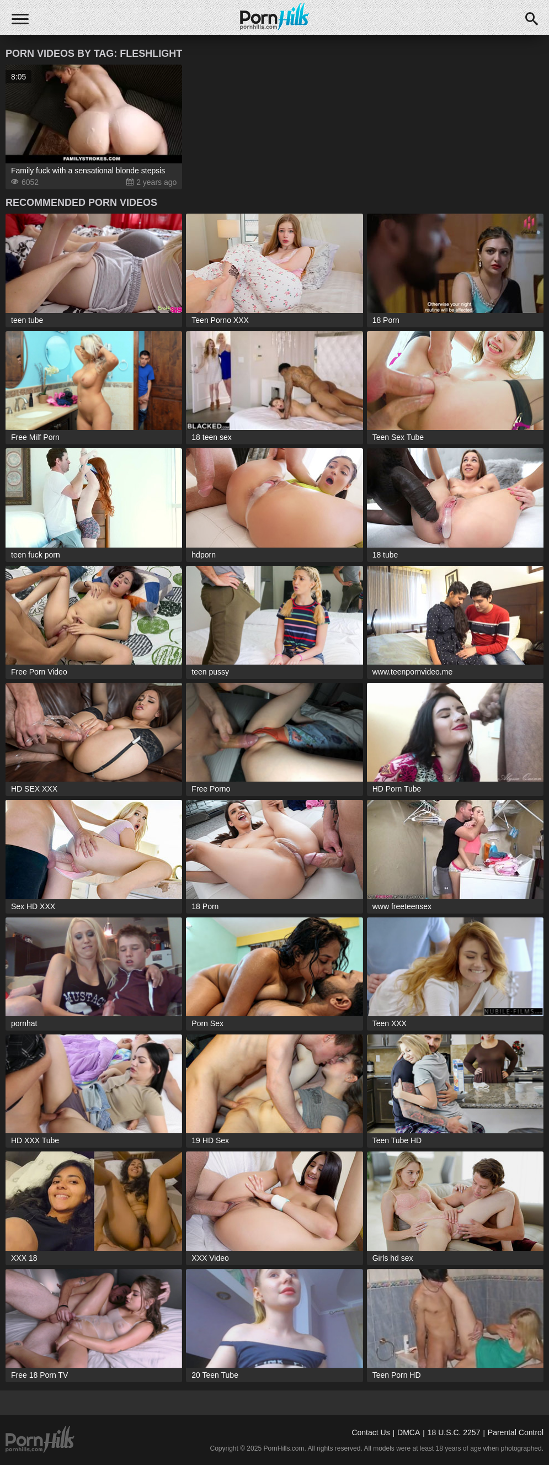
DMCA (408, 1432)
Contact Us (370, 1432)
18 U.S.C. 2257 (454, 1432)
